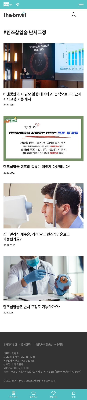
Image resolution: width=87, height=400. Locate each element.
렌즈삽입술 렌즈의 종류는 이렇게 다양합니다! (36, 166)
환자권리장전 (10, 344)
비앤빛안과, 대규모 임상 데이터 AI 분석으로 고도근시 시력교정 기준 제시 (42, 97)
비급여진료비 (25, 344)
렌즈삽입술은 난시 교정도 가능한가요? (31, 306)
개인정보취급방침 (43, 344)
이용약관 (58, 344)
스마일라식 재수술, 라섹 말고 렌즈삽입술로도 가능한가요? (36, 237)
